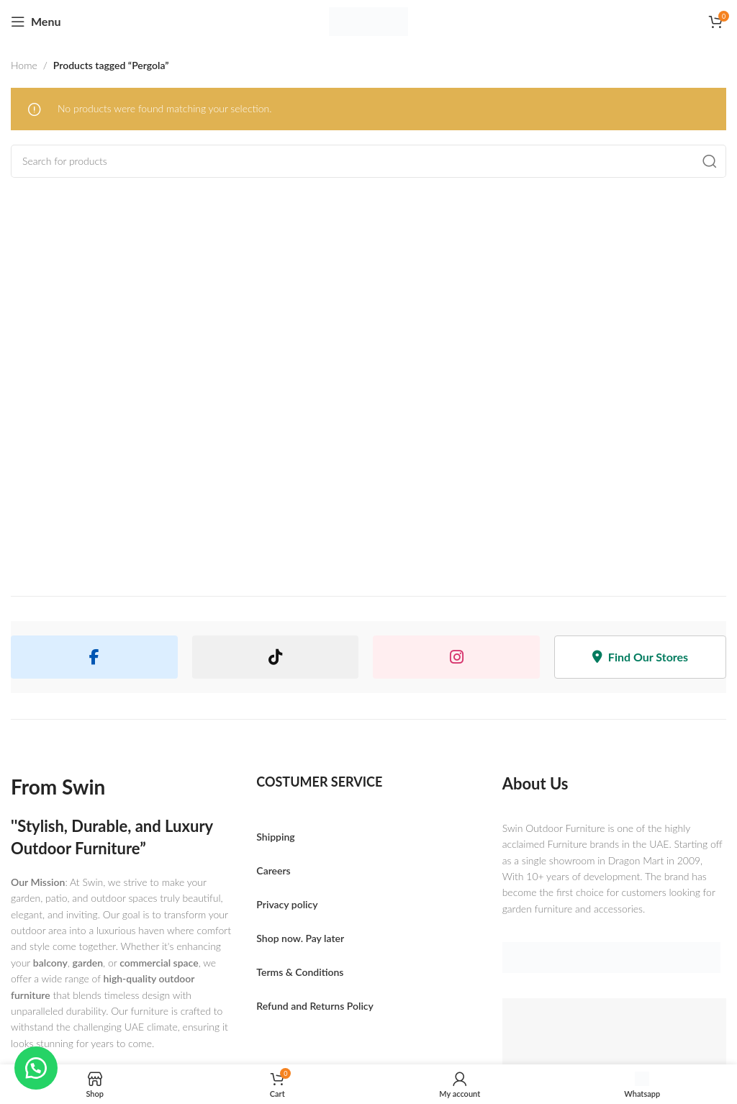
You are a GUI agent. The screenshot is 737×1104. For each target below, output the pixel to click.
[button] (36, 1068)
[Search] (368, 161)
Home (24, 65)
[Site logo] (368, 22)
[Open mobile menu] (36, 21)
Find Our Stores (640, 657)
